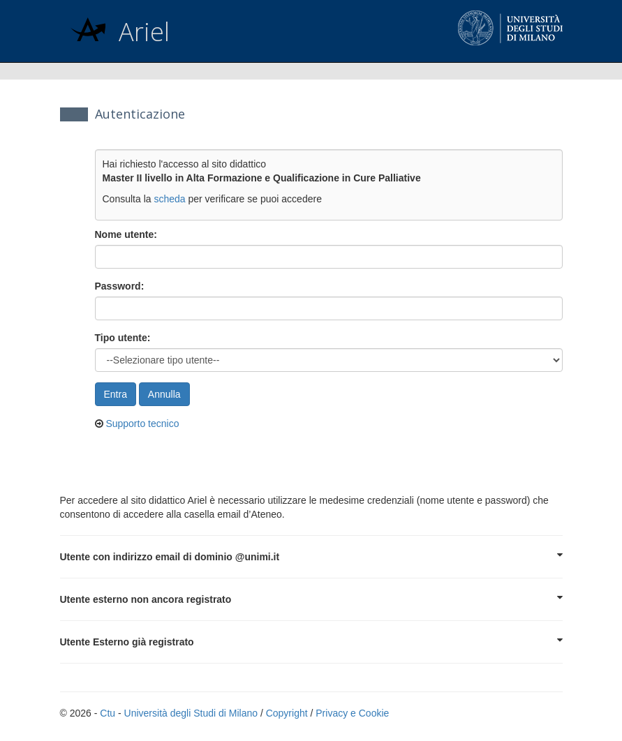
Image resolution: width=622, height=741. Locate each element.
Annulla (164, 394)
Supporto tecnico (142, 423)
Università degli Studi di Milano (191, 713)
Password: (120, 286)
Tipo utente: (123, 337)
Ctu (107, 713)
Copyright (287, 713)
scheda (169, 198)
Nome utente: (126, 234)
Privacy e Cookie (352, 713)
